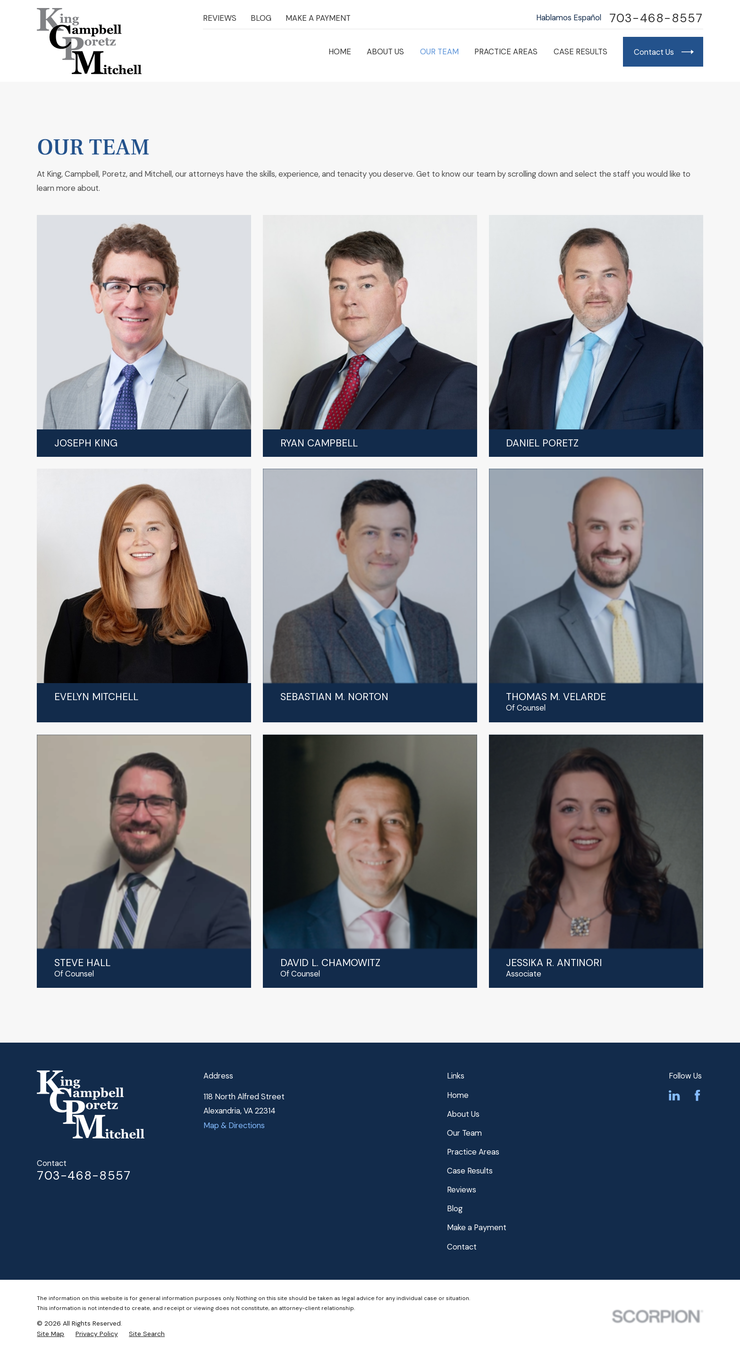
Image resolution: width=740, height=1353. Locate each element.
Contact (462, 1247)
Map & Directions (234, 1125)
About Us (463, 1114)
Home (458, 1095)
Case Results (470, 1170)
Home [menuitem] (339, 51)
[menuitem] (50, 1333)
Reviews (219, 18)
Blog (261, 18)
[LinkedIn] (674, 1095)
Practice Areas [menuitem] (506, 51)
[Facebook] (697, 1095)
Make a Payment (318, 18)
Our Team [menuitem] (439, 51)
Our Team (464, 1133)
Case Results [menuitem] (580, 51)
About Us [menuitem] (385, 51)
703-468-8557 (656, 18)
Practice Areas (473, 1152)
